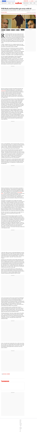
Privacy (21, 424)
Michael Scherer (4, 12)
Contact (21, 423)
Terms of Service (21, 426)
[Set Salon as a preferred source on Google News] (22, 29)
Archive (21, 428)
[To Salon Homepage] (18, 3)
